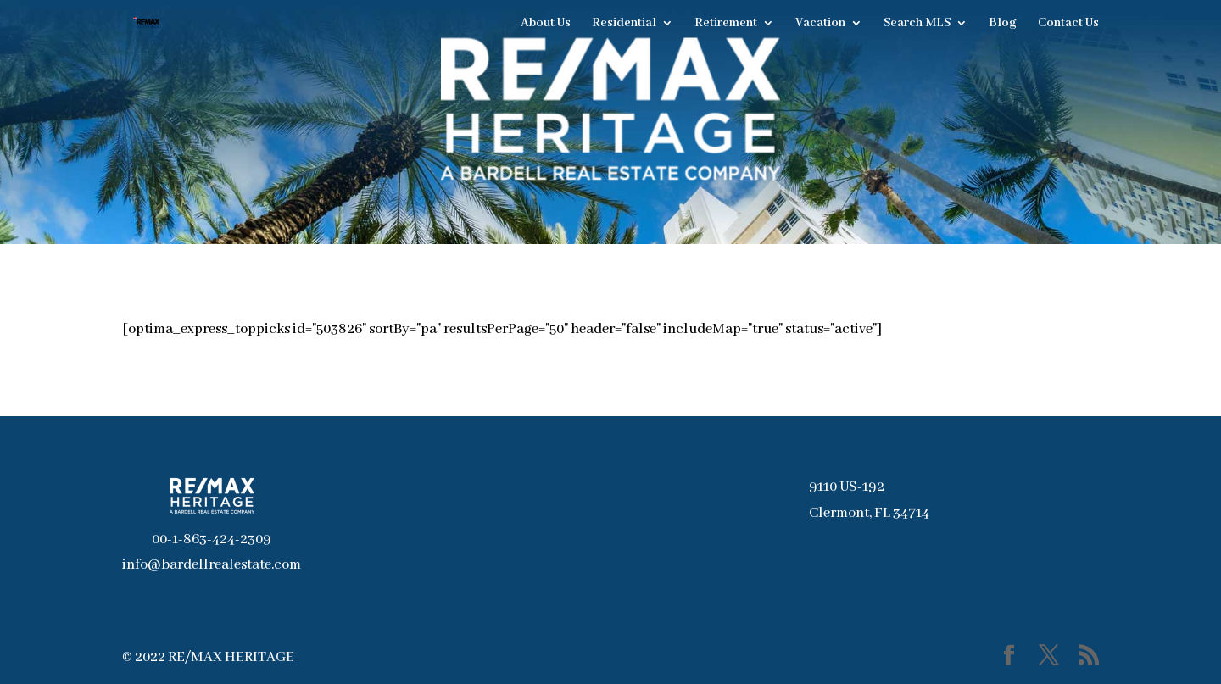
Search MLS (917, 24)
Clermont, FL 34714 (869, 513)
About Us (546, 24)
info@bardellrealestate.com (211, 565)
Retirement (725, 24)
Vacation (820, 24)
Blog (1003, 24)
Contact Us (1068, 24)
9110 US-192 (846, 487)
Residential (624, 24)
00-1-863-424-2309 (211, 539)
